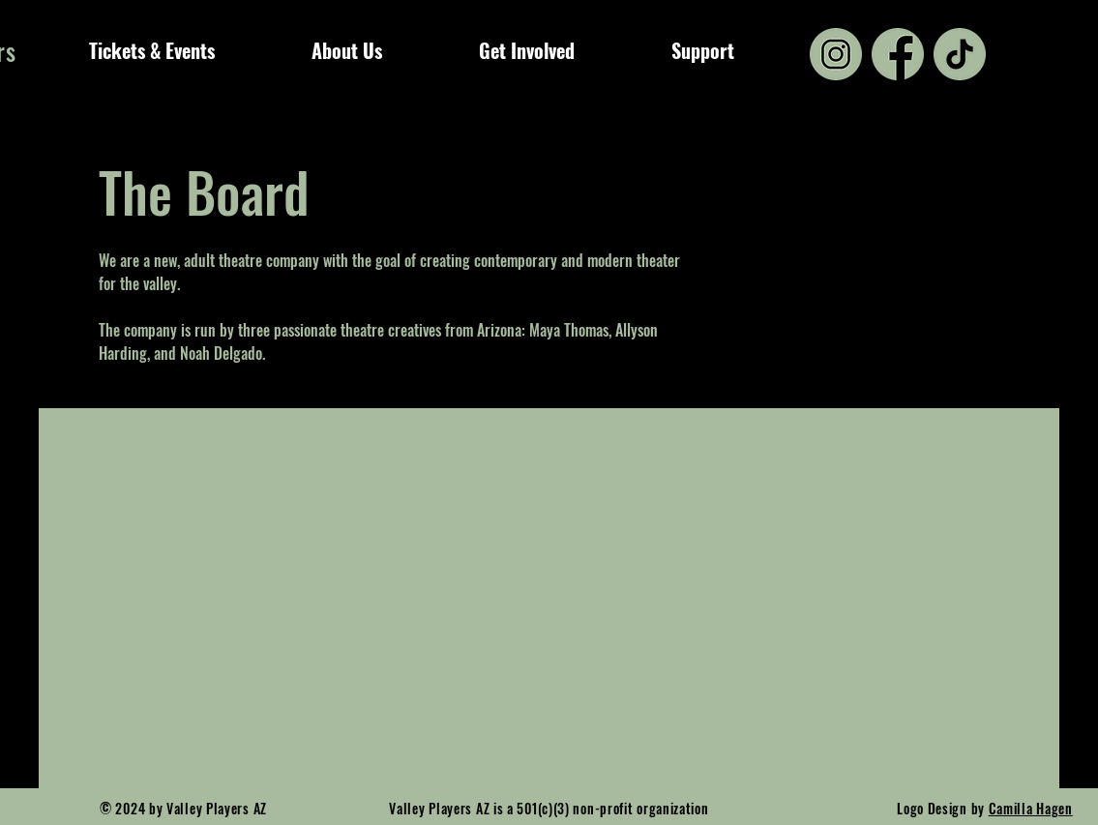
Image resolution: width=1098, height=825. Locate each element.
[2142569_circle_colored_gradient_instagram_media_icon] (836, 54)
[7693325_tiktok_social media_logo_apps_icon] (960, 54)
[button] (152, 50)
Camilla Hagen (1031, 808)
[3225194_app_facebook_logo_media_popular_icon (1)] (898, 54)
